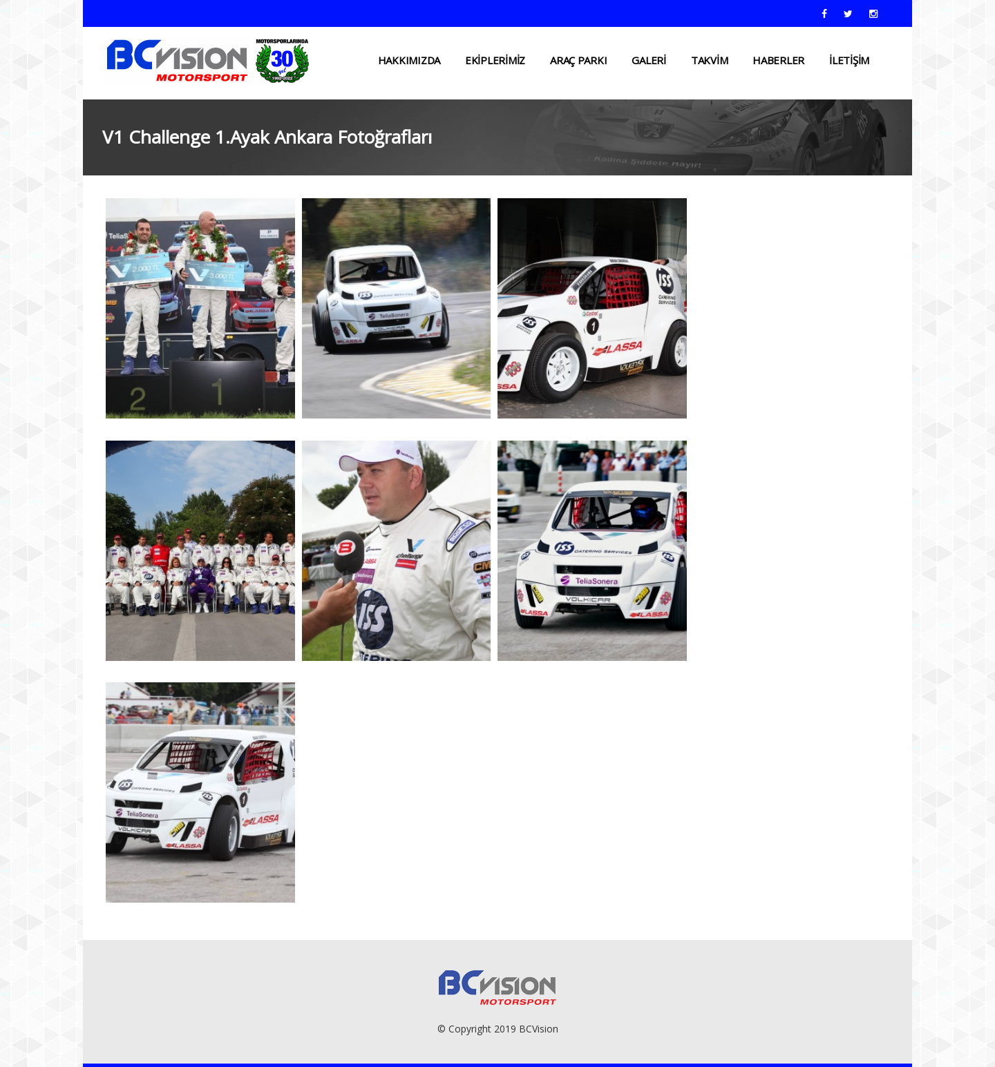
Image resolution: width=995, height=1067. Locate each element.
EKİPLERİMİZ (495, 60)
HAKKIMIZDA (409, 60)
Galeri (648, 60)
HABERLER (778, 60)
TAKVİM (709, 60)
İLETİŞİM (849, 60)
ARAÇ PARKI (578, 60)
